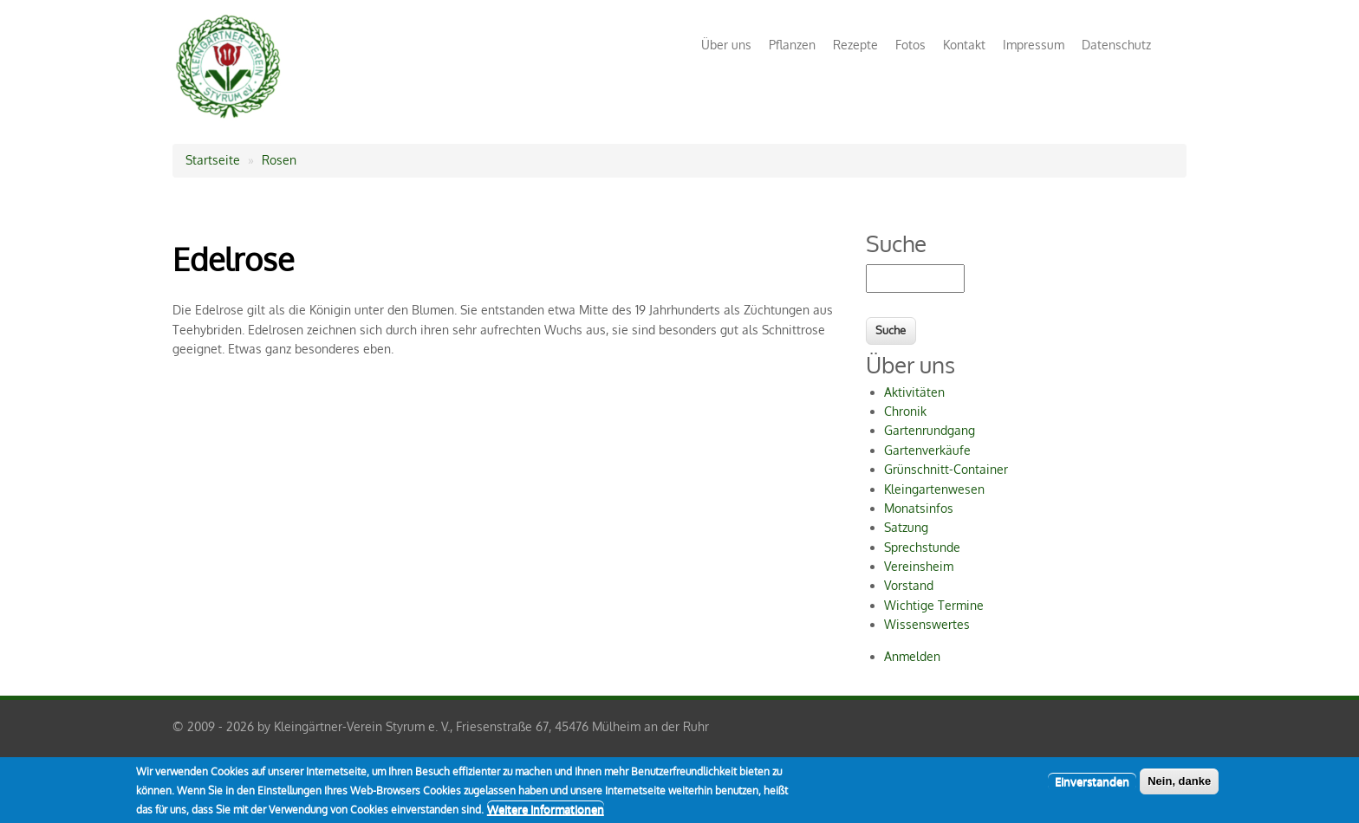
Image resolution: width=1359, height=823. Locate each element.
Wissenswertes (927, 624)
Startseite (212, 159)
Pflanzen (792, 44)
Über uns (726, 44)
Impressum (1033, 44)
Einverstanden (1092, 786)
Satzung (906, 527)
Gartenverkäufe (927, 450)
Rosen (279, 159)
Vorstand (908, 585)
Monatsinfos (918, 508)
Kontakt (964, 44)
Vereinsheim (918, 566)
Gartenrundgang (929, 430)
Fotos (910, 44)
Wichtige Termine (934, 605)
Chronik (905, 411)
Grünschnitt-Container (946, 469)
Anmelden (912, 656)
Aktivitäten (914, 392)
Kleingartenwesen (934, 489)
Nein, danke (1179, 785)
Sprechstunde (922, 547)
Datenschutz (1116, 44)
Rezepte (855, 44)
